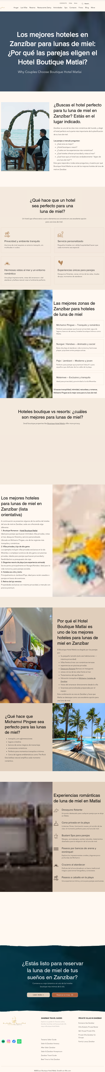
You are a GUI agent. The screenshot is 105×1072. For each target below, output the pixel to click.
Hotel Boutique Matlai (28, 531)
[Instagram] (8, 1041)
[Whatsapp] (19, 1041)
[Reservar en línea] (65, 995)
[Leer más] (38, 995)
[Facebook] (14, 1041)
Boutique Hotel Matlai (56, 423)
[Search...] (88, 3)
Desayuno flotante (68, 669)
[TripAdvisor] (3, 1041)
